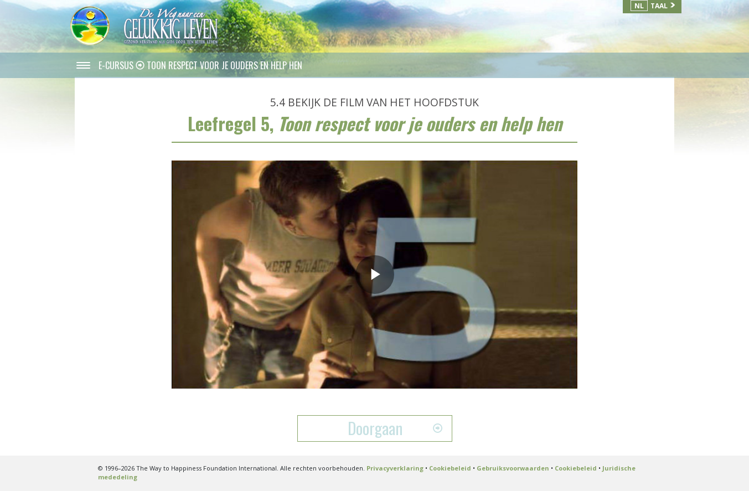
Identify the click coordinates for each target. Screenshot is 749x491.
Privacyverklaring (394, 468)
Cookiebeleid (450, 468)
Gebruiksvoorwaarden (513, 468)
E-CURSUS (117, 65)
